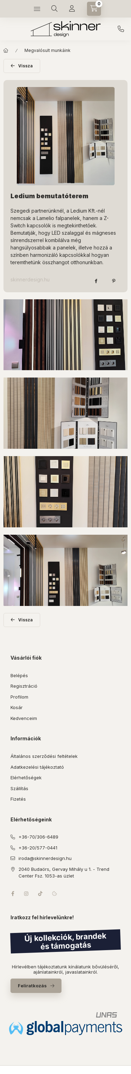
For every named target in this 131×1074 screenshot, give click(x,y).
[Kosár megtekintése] (94, 9)
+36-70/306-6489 (121, 29)
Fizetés (18, 799)
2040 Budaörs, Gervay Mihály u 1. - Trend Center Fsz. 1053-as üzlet (64, 872)
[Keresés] (54, 9)
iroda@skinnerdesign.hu (45, 858)
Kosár (16, 707)
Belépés (19, 675)
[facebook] (96, 281)
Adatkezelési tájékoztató (37, 767)
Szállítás (19, 788)
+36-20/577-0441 (38, 847)
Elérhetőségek (26, 777)
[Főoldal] (5, 50)
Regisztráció (23, 686)
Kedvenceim (23, 718)
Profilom (19, 697)
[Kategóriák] (37, 9)
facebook (13, 894)
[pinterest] (114, 281)
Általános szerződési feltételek (44, 756)
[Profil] (72, 9)
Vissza (25, 65)
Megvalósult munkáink (47, 50)
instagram (27, 894)
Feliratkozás (32, 985)
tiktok (41, 894)
